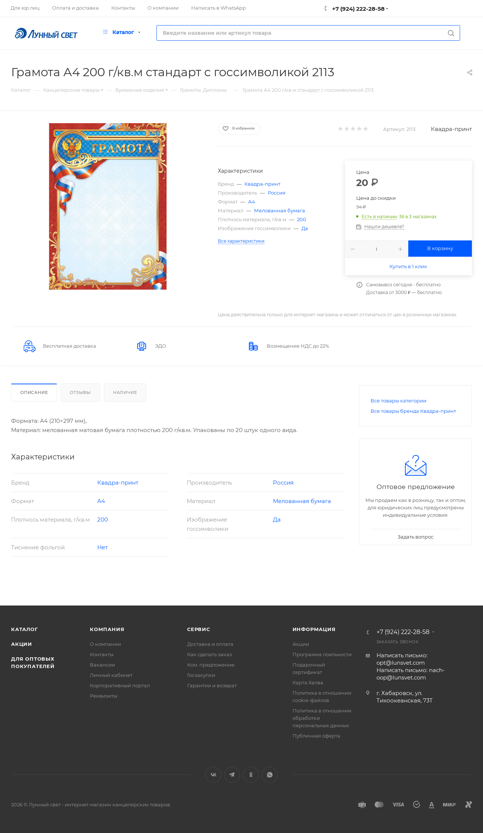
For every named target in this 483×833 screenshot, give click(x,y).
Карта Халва (308, 682)
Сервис (198, 629)
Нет (102, 547)
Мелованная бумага (279, 210)
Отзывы (80, 392)
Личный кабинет (111, 675)
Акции (21, 644)
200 (301, 219)
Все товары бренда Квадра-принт (413, 411)
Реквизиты (103, 696)
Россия (277, 193)
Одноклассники (251, 775)
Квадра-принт (451, 128)
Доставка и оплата (210, 644)
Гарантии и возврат (212, 685)
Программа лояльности (322, 654)
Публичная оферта (316, 736)
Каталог (24, 629)
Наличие (125, 392)
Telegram (232, 775)
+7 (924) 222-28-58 (358, 8)
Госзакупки (201, 675)
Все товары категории (398, 401)
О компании (105, 644)
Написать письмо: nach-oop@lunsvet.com (410, 674)
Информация (314, 629)
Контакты (102, 654)
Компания (107, 629)
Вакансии (102, 665)
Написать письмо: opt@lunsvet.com (402, 659)
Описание (34, 392)
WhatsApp (270, 775)
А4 (251, 202)
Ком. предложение (210, 665)
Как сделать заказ (209, 654)
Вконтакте (213, 775)
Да (304, 228)
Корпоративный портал (120, 685)
